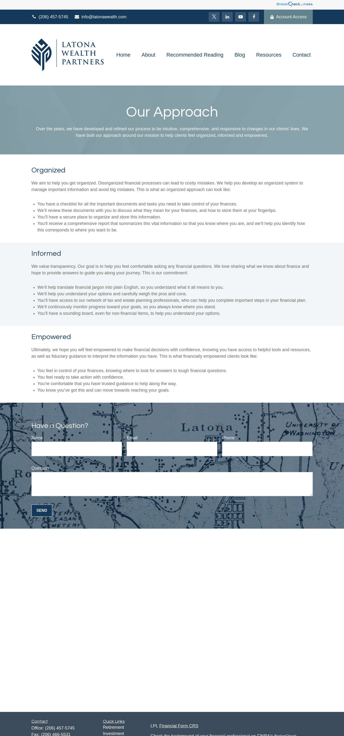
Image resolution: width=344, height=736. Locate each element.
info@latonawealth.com (100, 16)
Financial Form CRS (178, 725)
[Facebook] (253, 17)
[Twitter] (214, 17)
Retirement (113, 727)
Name (37, 437)
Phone (228, 437)
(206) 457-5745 (49, 16)
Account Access (288, 16)
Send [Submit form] (42, 510)
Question (40, 468)
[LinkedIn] (227, 17)
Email (132, 437)
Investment (113, 733)
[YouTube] (240, 17)
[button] (123, 55)
